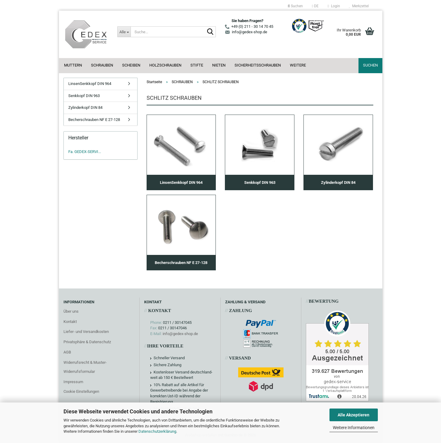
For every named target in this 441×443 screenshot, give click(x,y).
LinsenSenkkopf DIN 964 (89, 83)
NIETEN (218, 65)
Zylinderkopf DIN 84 (85, 107)
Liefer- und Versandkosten (86, 331)
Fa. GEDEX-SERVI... (84, 151)
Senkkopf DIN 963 (84, 95)
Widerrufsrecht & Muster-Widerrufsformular (85, 367)
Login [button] (334, 6)
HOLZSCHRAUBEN (165, 65)
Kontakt (70, 321)
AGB (67, 352)
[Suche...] (124, 31)
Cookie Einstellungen (81, 391)
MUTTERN (73, 65)
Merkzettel (359, 6)
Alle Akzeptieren (353, 414)
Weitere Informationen (354, 427)
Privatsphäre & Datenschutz (87, 342)
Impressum (73, 381)
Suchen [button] (295, 6)
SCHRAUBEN (102, 65)
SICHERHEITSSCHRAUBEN (258, 65)
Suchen (370, 65)
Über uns (71, 311)
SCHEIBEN (131, 65)
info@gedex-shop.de (180, 333)
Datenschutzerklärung (157, 431)
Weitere (298, 65)
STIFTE (196, 65)
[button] (315, 6)
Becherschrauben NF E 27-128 (94, 119)
